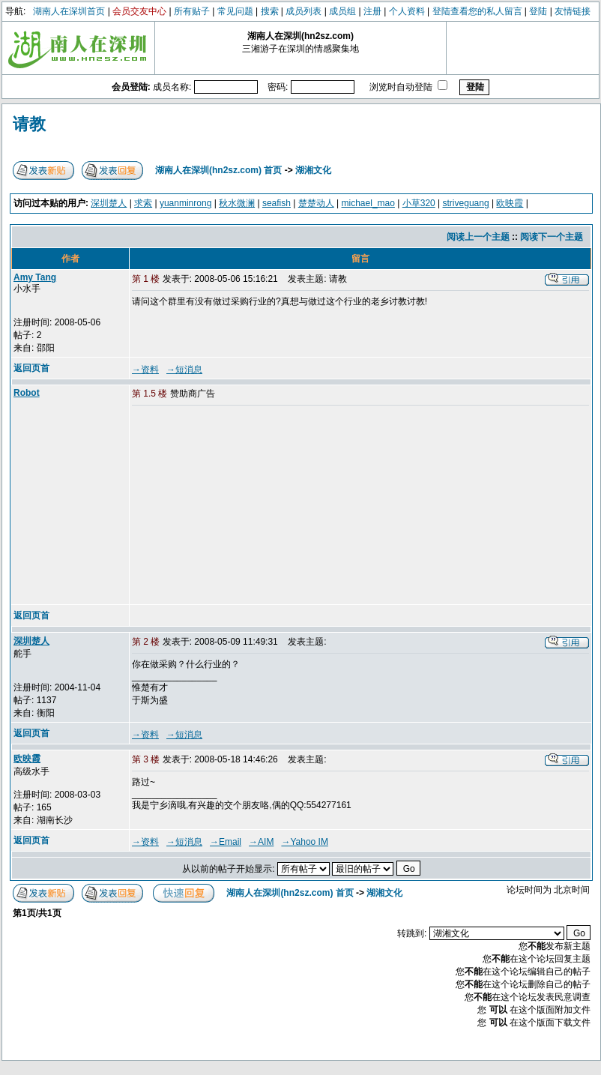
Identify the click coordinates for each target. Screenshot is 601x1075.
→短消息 (184, 369)
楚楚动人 (316, 203)
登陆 (538, 11)
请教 (29, 124)
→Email (225, 842)
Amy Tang (34, 277)
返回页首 (31, 368)
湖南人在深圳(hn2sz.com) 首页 (218, 170)
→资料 (145, 369)
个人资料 (407, 11)
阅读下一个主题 (551, 237)
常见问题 (235, 11)
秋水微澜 (237, 203)
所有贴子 (192, 11)
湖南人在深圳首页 (69, 11)
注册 (372, 11)
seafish (276, 203)
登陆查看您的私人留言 (477, 11)
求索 (143, 203)
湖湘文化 (313, 170)
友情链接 (573, 11)
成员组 (342, 11)
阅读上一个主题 (478, 237)
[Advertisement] (246, 506)
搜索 (270, 11)
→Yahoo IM (304, 842)
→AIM (261, 842)
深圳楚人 (109, 203)
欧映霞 (509, 203)
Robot (26, 393)
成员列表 (303, 11)
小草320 (418, 203)
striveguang (466, 203)
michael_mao (368, 203)
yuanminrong (185, 203)
